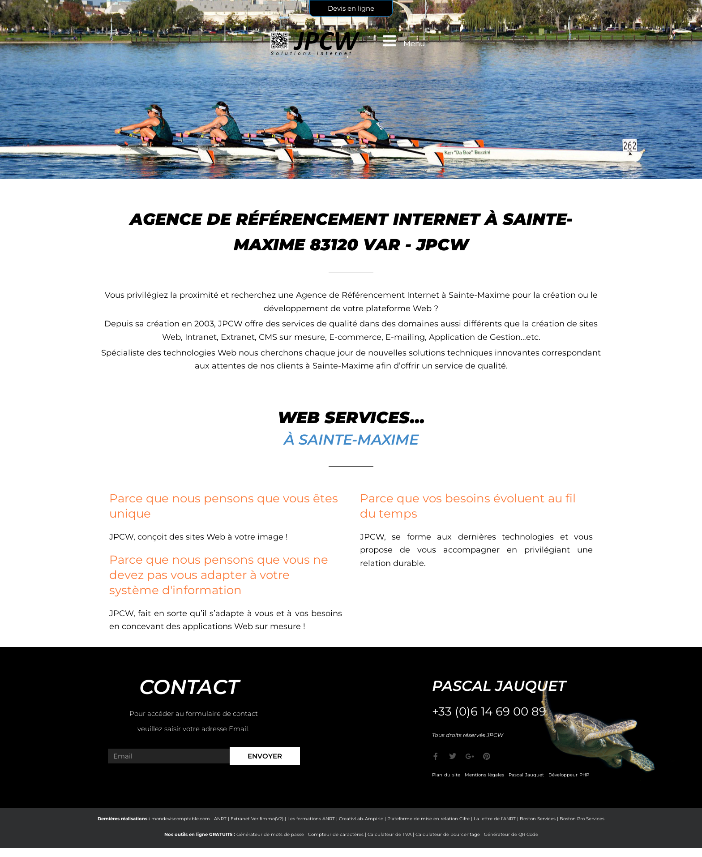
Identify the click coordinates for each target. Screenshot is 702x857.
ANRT (220, 819)
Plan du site (446, 775)
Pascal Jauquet (526, 775)
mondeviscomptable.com (180, 819)
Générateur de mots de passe (270, 834)
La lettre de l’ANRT (495, 819)
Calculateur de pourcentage (447, 834)
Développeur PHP (568, 775)
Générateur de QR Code (511, 834)
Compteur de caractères (336, 834)
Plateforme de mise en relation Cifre (428, 819)
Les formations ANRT (311, 819)
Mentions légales (484, 775)
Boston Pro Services (582, 819)
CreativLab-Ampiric (361, 819)
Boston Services (538, 819)
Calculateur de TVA (389, 834)
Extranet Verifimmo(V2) (257, 819)
